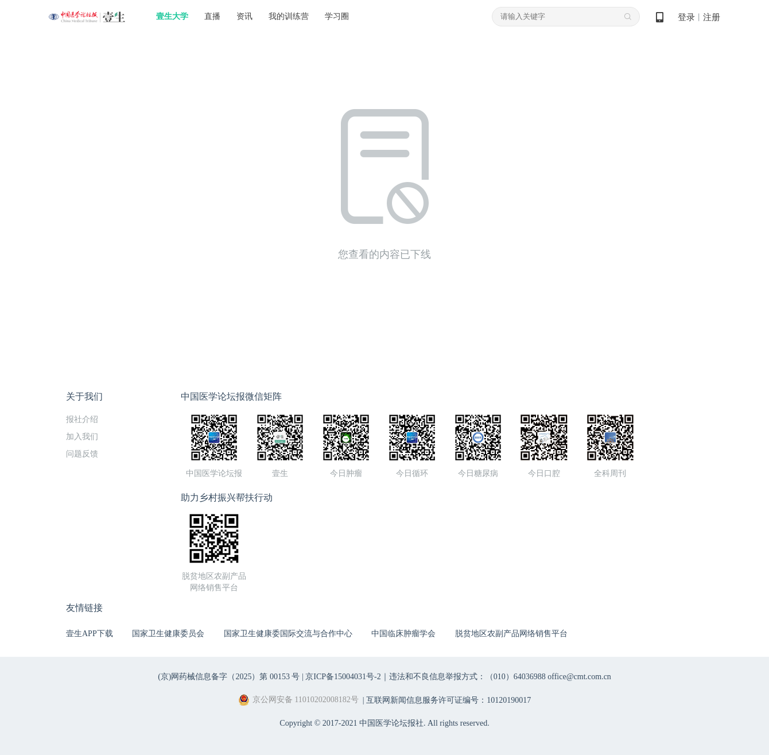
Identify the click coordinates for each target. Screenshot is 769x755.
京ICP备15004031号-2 (342, 676)
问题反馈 (82, 454)
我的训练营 (289, 16)
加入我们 (82, 436)
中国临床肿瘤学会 (403, 633)
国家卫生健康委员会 (168, 633)
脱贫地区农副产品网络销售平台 (511, 633)
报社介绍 (82, 419)
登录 (686, 17)
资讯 (244, 16)
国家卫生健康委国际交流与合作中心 (288, 633)
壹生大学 (172, 16)
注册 (711, 17)
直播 (212, 16)
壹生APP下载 (89, 633)
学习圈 (337, 16)
